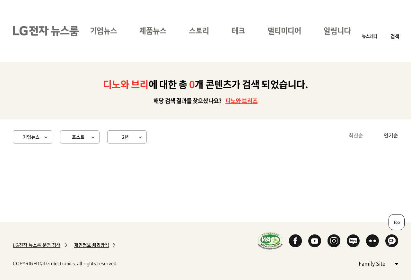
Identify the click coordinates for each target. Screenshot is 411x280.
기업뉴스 (103, 31)
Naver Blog (353, 240)
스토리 (199, 31)
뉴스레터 (369, 36)
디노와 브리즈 (241, 100)
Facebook (295, 240)
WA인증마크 (270, 240)
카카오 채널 (391, 240)
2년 (125, 137)
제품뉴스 (152, 31)
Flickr (372, 240)
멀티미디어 (284, 31)
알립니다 (337, 31)
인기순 (391, 135)
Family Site (378, 263)
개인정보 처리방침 (91, 245)
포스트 (78, 137)
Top (396, 222)
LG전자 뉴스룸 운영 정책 (36, 245)
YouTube (314, 240)
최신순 (356, 135)
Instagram (334, 240)
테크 (238, 31)
